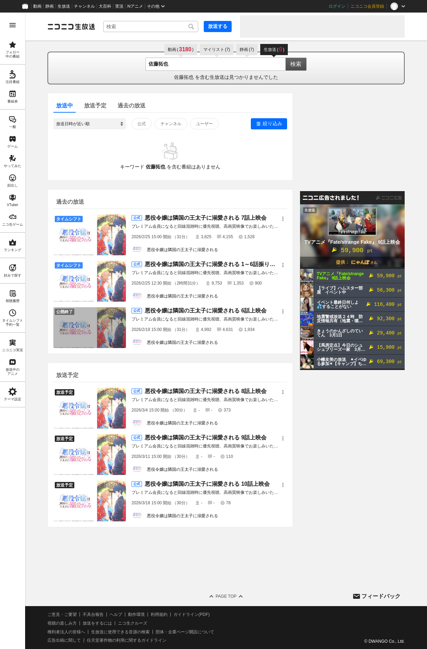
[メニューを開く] (13, 25)
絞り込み (272, 123)
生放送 (64, 6)
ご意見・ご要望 (62, 614)
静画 (49, 6)
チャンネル (84, 6)
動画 (37, 6)
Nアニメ (135, 6)
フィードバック (380, 596)
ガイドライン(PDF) (191, 614)
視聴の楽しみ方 (62, 623)
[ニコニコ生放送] (71, 26)
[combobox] (150, 26)
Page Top (226, 596)
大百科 (105, 6)
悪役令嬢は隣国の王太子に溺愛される (182, 249)
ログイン (337, 6)
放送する (217, 26)
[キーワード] (150, 26)
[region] (12, 331)
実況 (119, 6)
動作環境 (136, 614)
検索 (295, 64)
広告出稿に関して (64, 640)
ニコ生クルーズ (132, 623)
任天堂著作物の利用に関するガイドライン (126, 640)
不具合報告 (93, 614)
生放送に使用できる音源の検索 (120, 632)
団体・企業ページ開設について (185, 632)
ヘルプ (116, 614)
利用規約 (159, 614)
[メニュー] (283, 218)
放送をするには (97, 623)
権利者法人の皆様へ (66, 631)
